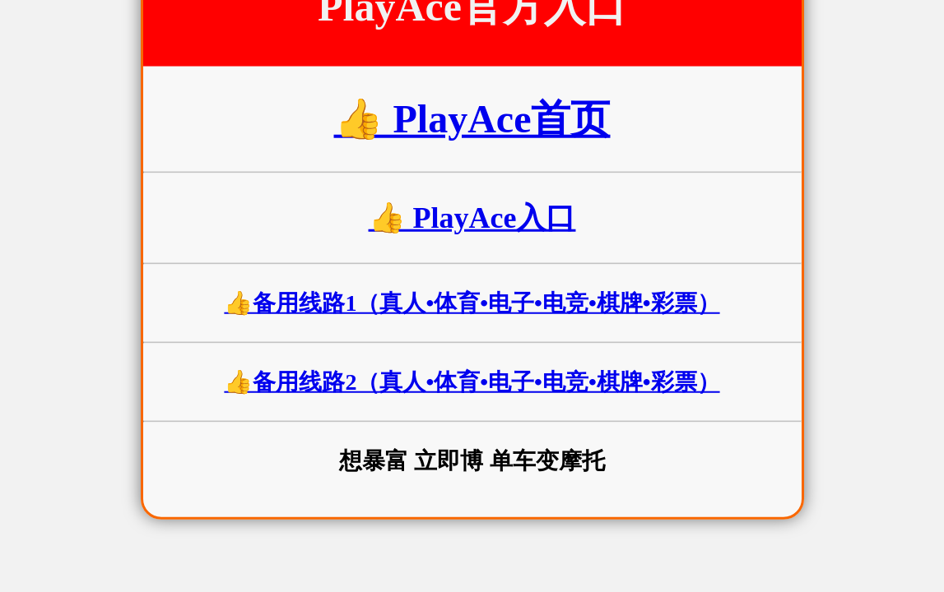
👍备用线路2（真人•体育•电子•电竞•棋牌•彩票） (471, 382)
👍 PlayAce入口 (472, 217)
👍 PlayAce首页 (472, 119)
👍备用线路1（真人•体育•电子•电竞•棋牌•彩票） (471, 303)
